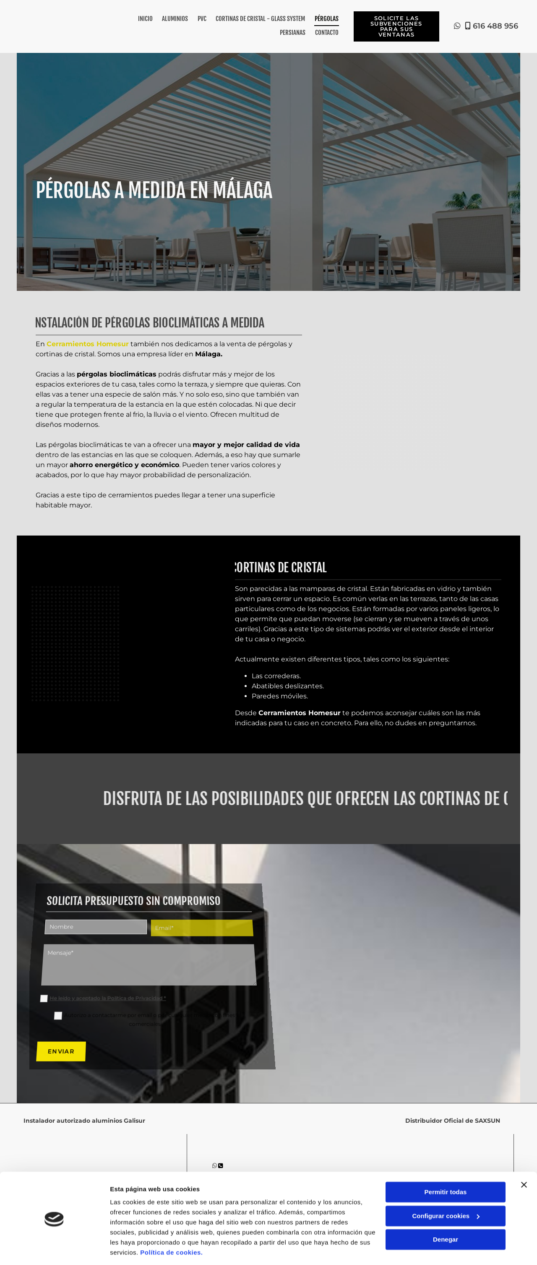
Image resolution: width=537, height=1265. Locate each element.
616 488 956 (495, 25)
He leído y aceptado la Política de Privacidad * (102, 988)
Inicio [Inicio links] (146, 19)
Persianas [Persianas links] (293, 32)
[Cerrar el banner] (524, 1157)
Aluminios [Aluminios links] (176, 19)
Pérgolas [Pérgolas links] (327, 19)
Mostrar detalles (134, 1248)
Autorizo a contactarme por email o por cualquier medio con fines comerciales (149, 1007)
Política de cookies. (171, 1225)
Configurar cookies (446, 1188)
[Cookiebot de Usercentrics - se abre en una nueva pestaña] (54, 1248)
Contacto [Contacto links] (327, 32)
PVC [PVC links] (202, 19)
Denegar (445, 1212)
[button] (396, 26)
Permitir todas (446, 1164)
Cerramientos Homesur (88, 343)
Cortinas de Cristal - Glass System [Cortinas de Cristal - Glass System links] (260, 19)
